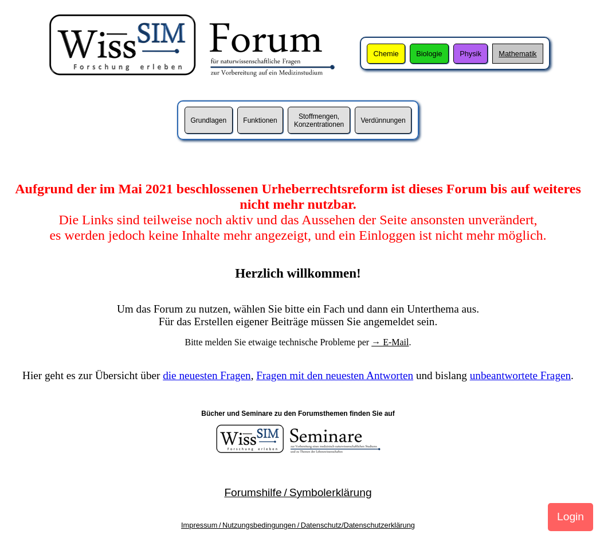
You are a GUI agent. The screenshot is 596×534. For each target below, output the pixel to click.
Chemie (386, 53)
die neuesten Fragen (206, 375)
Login (570, 516)
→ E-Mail (390, 342)
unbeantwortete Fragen (520, 375)
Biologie (429, 53)
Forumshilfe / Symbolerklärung (297, 492)
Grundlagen (208, 120)
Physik (470, 53)
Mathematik (517, 53)
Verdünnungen (382, 120)
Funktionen (260, 120)
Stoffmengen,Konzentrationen (319, 120)
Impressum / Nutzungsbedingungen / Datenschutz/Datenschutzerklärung (298, 525)
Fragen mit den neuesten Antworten (334, 375)
